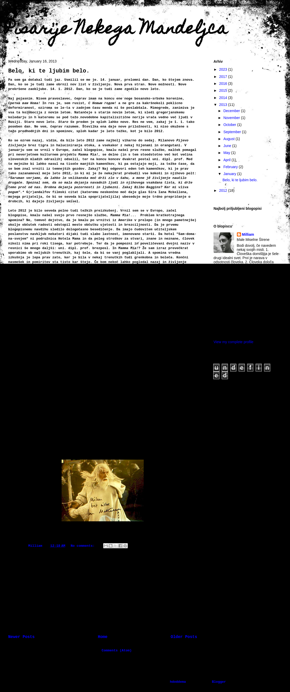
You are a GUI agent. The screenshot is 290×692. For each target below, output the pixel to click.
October (230, 125)
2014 (223, 98)
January (230, 174)
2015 (223, 90)
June (227, 146)
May (227, 153)
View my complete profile (233, 342)
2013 (223, 105)
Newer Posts (21, 637)
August (229, 139)
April (227, 160)
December (232, 111)
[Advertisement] (102, 589)
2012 (223, 190)
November (232, 118)
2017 (223, 77)
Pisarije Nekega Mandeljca (116, 30)
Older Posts (184, 637)
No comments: (83, 546)
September (232, 132)
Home (102, 637)
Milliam (248, 234)
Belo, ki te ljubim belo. (49, 71)
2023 (223, 69)
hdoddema (178, 682)
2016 (223, 83)
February (231, 167)
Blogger (219, 682)
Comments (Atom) (117, 650)
